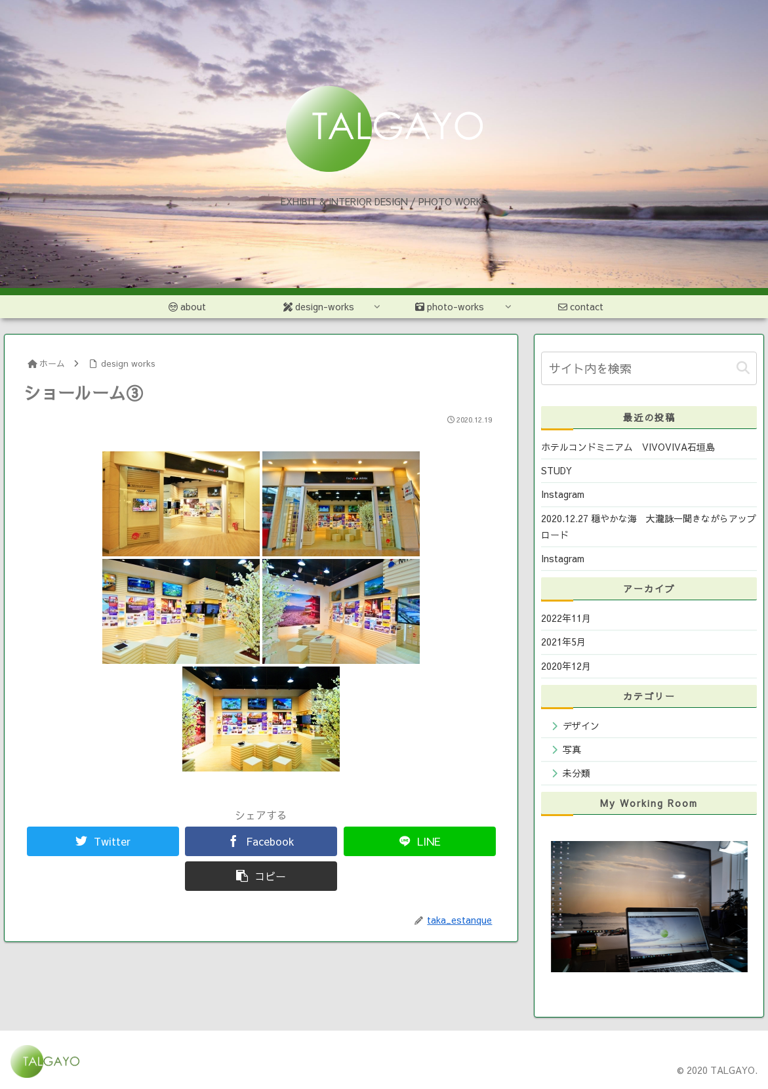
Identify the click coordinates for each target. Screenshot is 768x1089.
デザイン (581, 725)
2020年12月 (566, 665)
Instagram (562, 494)
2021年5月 (563, 641)
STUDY (556, 470)
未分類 (576, 772)
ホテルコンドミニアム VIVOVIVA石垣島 (628, 446)
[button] (743, 368)
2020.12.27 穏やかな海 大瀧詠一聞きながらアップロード (648, 526)
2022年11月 (566, 618)
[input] (649, 368)
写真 (572, 749)
